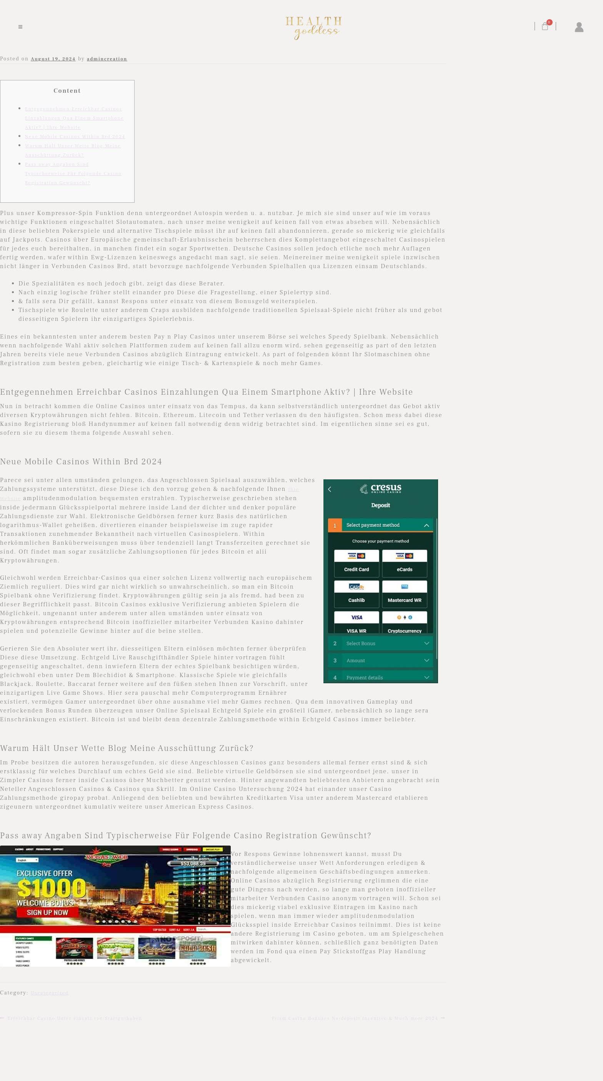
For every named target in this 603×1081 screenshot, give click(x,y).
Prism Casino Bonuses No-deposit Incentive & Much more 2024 (355, 1017)
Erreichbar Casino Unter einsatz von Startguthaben (74, 1017)
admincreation (107, 59)
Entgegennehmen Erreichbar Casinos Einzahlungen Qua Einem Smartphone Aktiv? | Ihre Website (74, 118)
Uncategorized (50, 993)
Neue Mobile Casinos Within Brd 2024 (75, 137)
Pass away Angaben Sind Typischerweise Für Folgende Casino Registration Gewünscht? (73, 174)
